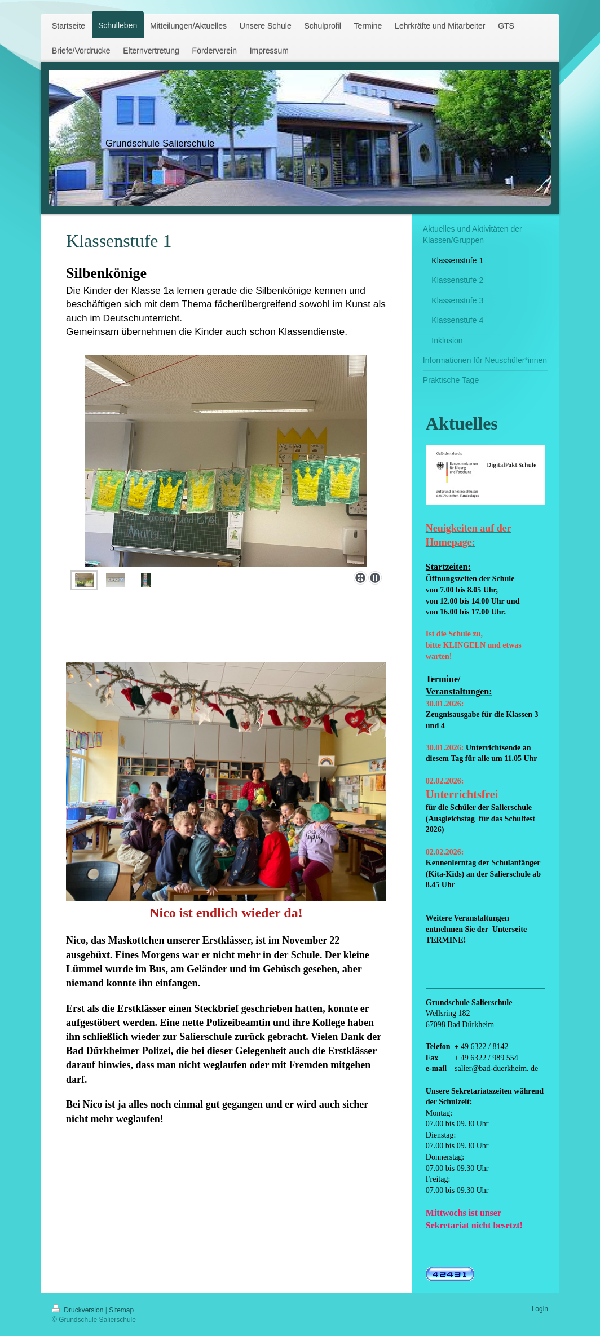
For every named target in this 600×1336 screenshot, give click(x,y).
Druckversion (78, 1310)
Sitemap (121, 1310)
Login (540, 1309)
